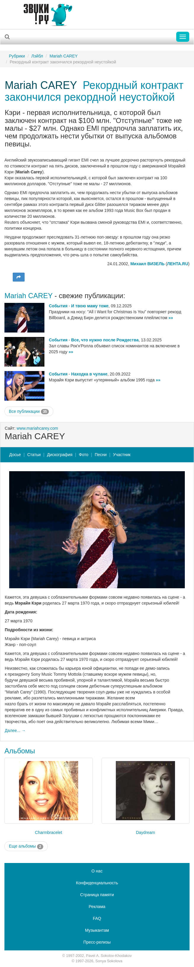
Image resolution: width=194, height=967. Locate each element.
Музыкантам (97, 930)
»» (171, 317)
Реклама (97, 906)
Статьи (34, 454)
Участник (122, 454)
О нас (97, 871)
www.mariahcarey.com (37, 428)
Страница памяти (97, 894)
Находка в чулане (89, 374)
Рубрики (17, 56)
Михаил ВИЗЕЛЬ (147, 263)
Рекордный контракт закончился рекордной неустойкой (94, 91)
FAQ (97, 918)
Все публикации (29, 411)
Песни (101, 454)
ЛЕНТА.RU (177, 263)
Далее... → (15, 730)
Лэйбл (37, 56)
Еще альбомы (26, 846)
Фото (83, 454)
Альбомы (19, 751)
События (58, 305)
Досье (15, 454)
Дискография (60, 454)
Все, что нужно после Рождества (105, 340)
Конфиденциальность (97, 882)
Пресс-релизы (97, 942)
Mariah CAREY (63, 56)
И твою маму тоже (89, 305)
